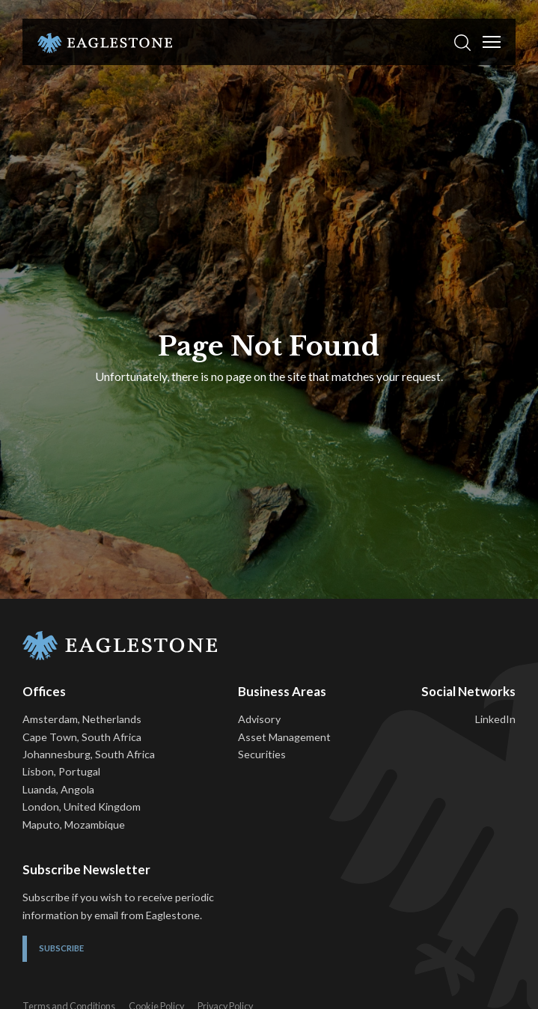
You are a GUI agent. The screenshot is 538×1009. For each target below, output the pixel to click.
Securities (262, 754)
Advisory (259, 719)
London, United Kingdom (81, 806)
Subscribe (61, 948)
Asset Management (284, 737)
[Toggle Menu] (492, 42)
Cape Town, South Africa (81, 737)
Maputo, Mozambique (73, 824)
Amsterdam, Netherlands (81, 719)
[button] (462, 42)
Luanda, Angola (58, 789)
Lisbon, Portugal (61, 771)
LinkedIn (495, 719)
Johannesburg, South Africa (88, 754)
